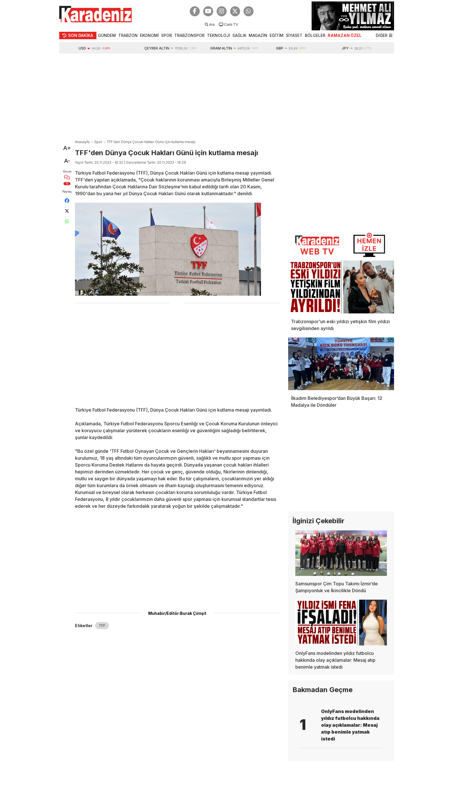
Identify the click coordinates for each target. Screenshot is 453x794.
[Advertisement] (226, 96)
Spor (98, 142)
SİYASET (294, 35)
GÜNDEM (107, 35)
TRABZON (128, 35)
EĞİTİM (277, 35)
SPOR (166, 35)
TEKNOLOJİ (218, 35)
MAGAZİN (258, 35)
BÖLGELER (315, 35)
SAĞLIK (239, 35)
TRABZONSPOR (189, 35)
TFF (102, 625)
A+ (67, 148)
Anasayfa (82, 142)
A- (67, 160)
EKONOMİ (149, 35)
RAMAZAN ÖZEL (344, 35)
